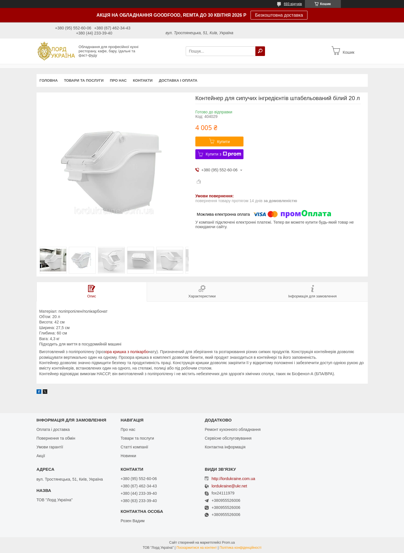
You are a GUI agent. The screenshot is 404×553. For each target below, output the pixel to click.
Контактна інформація (225, 447)
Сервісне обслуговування (228, 438)
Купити (223, 141)
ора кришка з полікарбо (126, 351)
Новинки (128, 455)
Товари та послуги (84, 80)
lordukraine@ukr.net (229, 486)
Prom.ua (228, 543)
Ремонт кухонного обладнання (232, 429)
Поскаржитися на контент (196, 548)
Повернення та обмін (56, 438)
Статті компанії (134, 447)
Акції (41, 455)
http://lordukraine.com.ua (233, 478)
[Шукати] (260, 51)
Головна (49, 80)
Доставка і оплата (178, 80)
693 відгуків (293, 4)
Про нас (118, 80)
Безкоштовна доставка (279, 15)
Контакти (143, 80)
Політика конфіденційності (240, 548)
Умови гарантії (50, 447)
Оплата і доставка (53, 429)
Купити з (223, 154)
